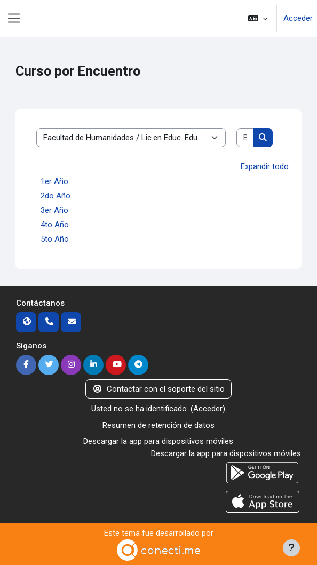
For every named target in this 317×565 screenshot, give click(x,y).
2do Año (55, 196)
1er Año (54, 181)
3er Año (54, 210)
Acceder (298, 18)
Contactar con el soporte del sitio (158, 389)
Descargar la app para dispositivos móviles (158, 441)
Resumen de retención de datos (158, 425)
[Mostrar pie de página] (291, 547)
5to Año (55, 239)
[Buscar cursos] (245, 138)
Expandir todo (265, 166)
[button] (257, 18)
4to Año (55, 224)
